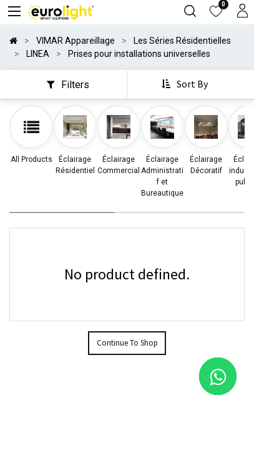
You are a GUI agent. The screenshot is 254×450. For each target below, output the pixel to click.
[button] (186, 84)
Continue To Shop (127, 343)
